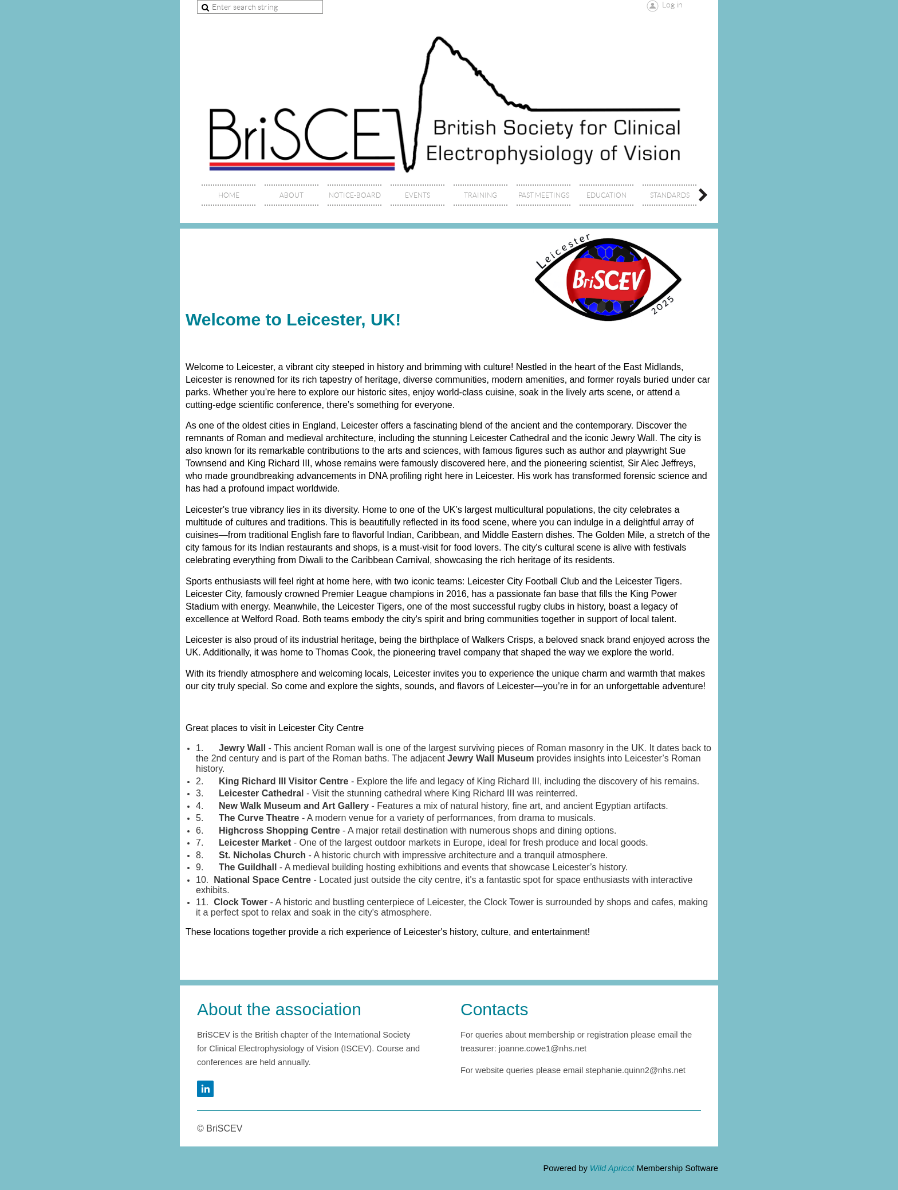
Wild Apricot (612, 1168)
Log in (672, 4)
